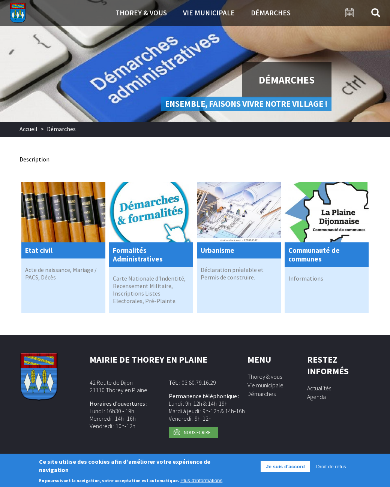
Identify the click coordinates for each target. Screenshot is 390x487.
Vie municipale (209, 12)
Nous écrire (197, 432)
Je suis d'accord (285, 469)
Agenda (316, 396)
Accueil (29, 129)
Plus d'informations (201, 483)
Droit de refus (331, 469)
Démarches (271, 12)
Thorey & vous (141, 12)
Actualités (319, 388)
